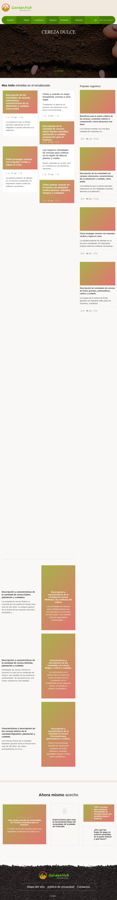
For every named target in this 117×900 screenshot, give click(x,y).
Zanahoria (38, 20)
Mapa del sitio (36, 886)
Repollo (10, 20)
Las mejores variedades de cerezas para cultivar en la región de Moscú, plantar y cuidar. (56, 154)
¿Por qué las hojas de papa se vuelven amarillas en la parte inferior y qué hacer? (103, 834)
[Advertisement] (58, 51)
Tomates (79, 20)
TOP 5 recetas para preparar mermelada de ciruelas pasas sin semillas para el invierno (103, 813)
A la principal (58, 71)
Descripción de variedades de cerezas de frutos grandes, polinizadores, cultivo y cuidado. (97, 291)
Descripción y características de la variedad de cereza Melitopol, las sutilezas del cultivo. (58, 597)
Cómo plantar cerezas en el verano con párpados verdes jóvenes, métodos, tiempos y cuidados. (57, 188)
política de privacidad (60, 886)
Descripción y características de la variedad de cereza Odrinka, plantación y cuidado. (18, 663)
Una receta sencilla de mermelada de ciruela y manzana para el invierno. (24, 822)
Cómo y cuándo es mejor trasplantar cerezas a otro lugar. (56, 97)
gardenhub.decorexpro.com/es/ (21, 8)
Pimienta (64, 20)
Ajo (95, 20)
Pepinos (52, 20)
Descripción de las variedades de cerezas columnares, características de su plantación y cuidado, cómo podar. (18, 102)
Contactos (83, 886)
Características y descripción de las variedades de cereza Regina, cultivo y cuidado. (58, 664)
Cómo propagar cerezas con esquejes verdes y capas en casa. (19, 162)
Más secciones (105, 20)
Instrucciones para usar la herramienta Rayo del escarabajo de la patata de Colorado (64, 823)
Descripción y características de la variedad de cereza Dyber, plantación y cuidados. (18, 595)
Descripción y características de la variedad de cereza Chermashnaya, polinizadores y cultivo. (58, 733)
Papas (26, 20)
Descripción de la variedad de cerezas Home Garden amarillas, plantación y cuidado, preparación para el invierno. (56, 133)
